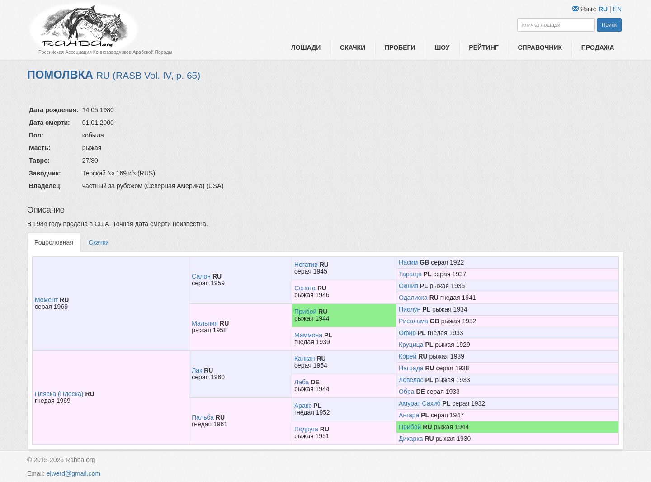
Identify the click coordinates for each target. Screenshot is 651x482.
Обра (406, 391)
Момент (46, 299)
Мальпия (205, 323)
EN (617, 9)
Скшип (408, 285)
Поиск (609, 25)
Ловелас (411, 379)
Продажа (597, 47)
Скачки (352, 47)
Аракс (302, 405)
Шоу (441, 47)
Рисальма (413, 321)
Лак (197, 370)
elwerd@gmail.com (73, 473)
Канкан (304, 358)
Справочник (540, 47)
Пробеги (400, 47)
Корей (407, 356)
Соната (305, 288)
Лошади (306, 47)
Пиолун (409, 309)
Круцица (411, 344)
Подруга (306, 429)
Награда (411, 368)
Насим (408, 262)
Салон (201, 276)
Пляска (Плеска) (59, 393)
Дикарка (411, 438)
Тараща (410, 274)
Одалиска (413, 297)
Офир (407, 332)
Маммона (308, 335)
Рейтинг (483, 47)
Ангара (409, 415)
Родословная (53, 242)
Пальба (203, 417)
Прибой (305, 311)
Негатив (306, 264)
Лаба (301, 382)
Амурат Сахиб (419, 403)
